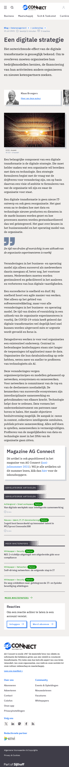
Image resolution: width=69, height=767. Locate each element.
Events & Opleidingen (46, 685)
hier (45, 470)
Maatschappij (25, 15)
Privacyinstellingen (14, 710)
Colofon (8, 700)
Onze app (9, 705)
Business (9, 15)
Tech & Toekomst (46, 15)
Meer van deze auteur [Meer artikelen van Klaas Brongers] (31, 98)
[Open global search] (12, 7)
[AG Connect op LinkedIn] (13, 724)
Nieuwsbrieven (43, 690)
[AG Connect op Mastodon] (20, 724)
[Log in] (63, 7)
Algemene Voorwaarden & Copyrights (21, 750)
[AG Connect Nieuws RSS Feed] (33, 724)
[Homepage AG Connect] (34, 7)
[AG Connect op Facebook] (26, 724)
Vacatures (40, 695)
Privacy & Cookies (12, 755)
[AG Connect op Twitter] (6, 724)
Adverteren (10, 690)
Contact (8, 695)
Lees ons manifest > (13, 671)
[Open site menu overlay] (5, 7)
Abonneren (10, 685)
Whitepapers (42, 700)
